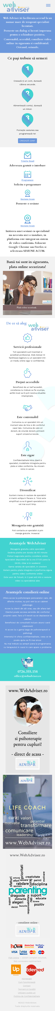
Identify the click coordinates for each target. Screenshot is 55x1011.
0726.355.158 (28, 671)
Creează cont (27, 140)
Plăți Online (13, 958)
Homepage (27, 979)
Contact (27, 986)
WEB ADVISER (21, 6)
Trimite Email (27, 157)
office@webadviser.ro (27, 676)
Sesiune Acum (28, 195)
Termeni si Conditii (26, 989)
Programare (27, 176)
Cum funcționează (26, 982)
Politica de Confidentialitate (27, 996)
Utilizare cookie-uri (26, 993)
